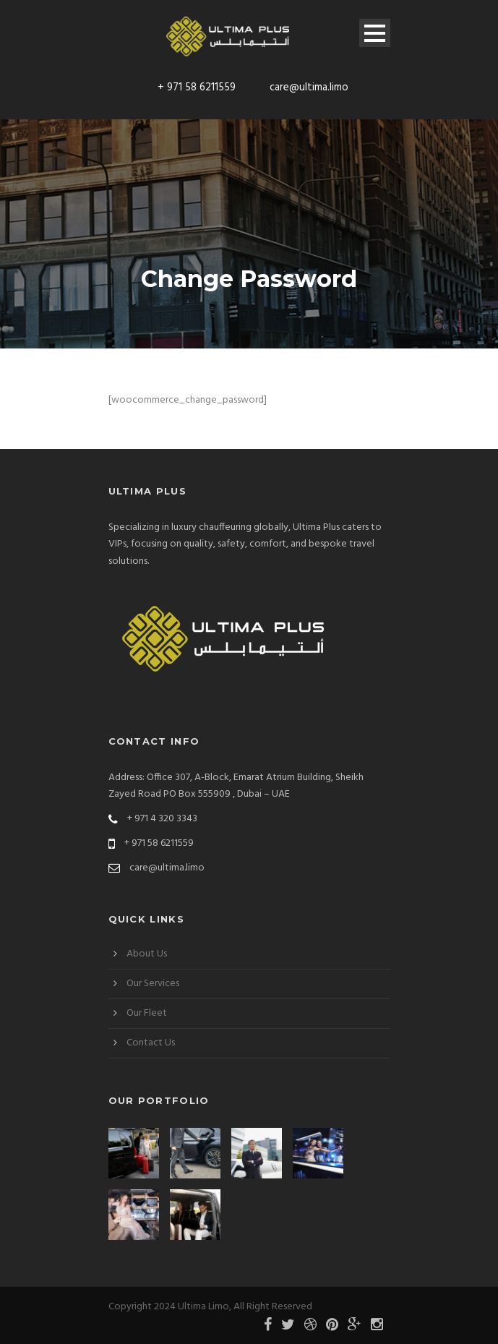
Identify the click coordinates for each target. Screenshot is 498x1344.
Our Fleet (146, 1013)
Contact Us (150, 1043)
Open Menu (374, 33)
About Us (146, 954)
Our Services (152, 983)
